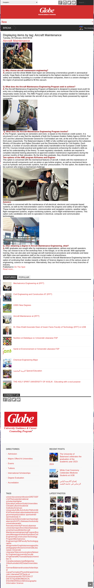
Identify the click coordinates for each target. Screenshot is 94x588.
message (30, 545)
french (23, 528)
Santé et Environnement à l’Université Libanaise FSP (36, 349)
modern (24, 519)
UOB (19, 541)
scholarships (32, 568)
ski (12, 517)
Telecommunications (23, 552)
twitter (69, 3)
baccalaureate (23, 512)
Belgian (28, 561)
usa (14, 561)
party (16, 515)
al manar (9, 571)
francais (14, 499)
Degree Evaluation (16, 478)
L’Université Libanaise (13, 551)
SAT (9, 512)
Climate (9, 506)
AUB (17, 510)
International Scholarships (19, 473)
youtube (74, 3)
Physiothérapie (26, 572)
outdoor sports (25, 515)
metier (14, 545)
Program (31, 532)
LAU (21, 510)
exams (14, 512)
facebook (60, 3)
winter (31, 512)
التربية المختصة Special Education (27, 371)
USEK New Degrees (22, 305)
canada (23, 557)
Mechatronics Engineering (15, 540)
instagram (65, 3)
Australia (14, 563)
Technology (32, 541)
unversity (23, 554)
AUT (28, 510)
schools (30, 521)
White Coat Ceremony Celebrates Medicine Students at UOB (69, 472)
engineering (22, 532)
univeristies (11, 523)
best (27, 528)
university (10, 497)
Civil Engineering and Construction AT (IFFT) (32, 294)
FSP (21, 574)
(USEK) (23, 581)
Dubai (24, 563)
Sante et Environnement (18, 575)
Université (29, 548)
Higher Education (14, 502)
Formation (16, 572)
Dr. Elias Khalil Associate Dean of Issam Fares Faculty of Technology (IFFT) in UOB (49, 327)
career (17, 497)
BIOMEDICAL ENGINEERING (18, 580)
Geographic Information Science (21, 582)
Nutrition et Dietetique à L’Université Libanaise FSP (35, 338)
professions (20, 548)
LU (20, 521)
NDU (32, 510)
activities (17, 519)
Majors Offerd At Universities (20, 459)
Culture (16, 506)
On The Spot (19, 267)
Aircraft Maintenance (16, 40)
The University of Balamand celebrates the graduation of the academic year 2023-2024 (65, 459)
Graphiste (21, 545)
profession (24, 497)
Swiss (32, 528)
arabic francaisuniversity (13, 524)
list (9, 563)
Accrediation (13, 483)
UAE (20, 563)
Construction (22, 537)
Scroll (90, 584)
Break (7, 28)
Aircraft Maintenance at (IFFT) (26, 316)
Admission (12, 454)
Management (16, 534)
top (17, 561)
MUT (18, 557)
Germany (14, 530)
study (36, 521)
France (24, 526)
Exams (11, 463)
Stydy (29, 557)
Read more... (8, 269)
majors (17, 528)
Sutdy (24, 503)
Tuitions (11, 468)
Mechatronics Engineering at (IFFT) (28, 283)
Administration (28, 534)
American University (14, 509)
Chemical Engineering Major (25, 360)
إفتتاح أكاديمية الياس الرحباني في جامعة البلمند (70, 482)
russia (24, 568)
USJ (24, 510)
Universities (32, 503)
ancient (11, 521)
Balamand (17, 568)
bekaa (24, 521)
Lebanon (18, 503)
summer (10, 515)
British (21, 530)
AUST (16, 521)
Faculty (24, 541)
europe (22, 561)
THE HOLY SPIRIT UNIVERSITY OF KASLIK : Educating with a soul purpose (46, 382)
